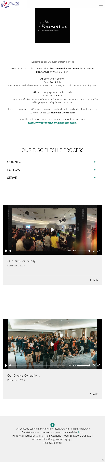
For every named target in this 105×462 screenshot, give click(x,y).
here (80, 432)
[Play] (6, 251)
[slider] (37, 251)
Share (94, 280)
